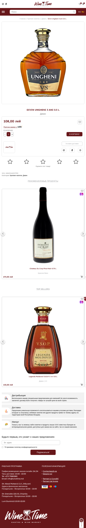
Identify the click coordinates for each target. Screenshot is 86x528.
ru (83, 12)
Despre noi (47, 474)
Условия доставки (72, 144)
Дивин (44, 19)
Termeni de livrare (50, 481)
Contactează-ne (50, 471)
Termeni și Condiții (50, 479)
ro (79, 12)
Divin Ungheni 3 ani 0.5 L (57, 19)
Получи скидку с (13, 127)
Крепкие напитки (33, 19)
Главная (23, 19)
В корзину (74, 134)
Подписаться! (43, 452)
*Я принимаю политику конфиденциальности (20, 447)
